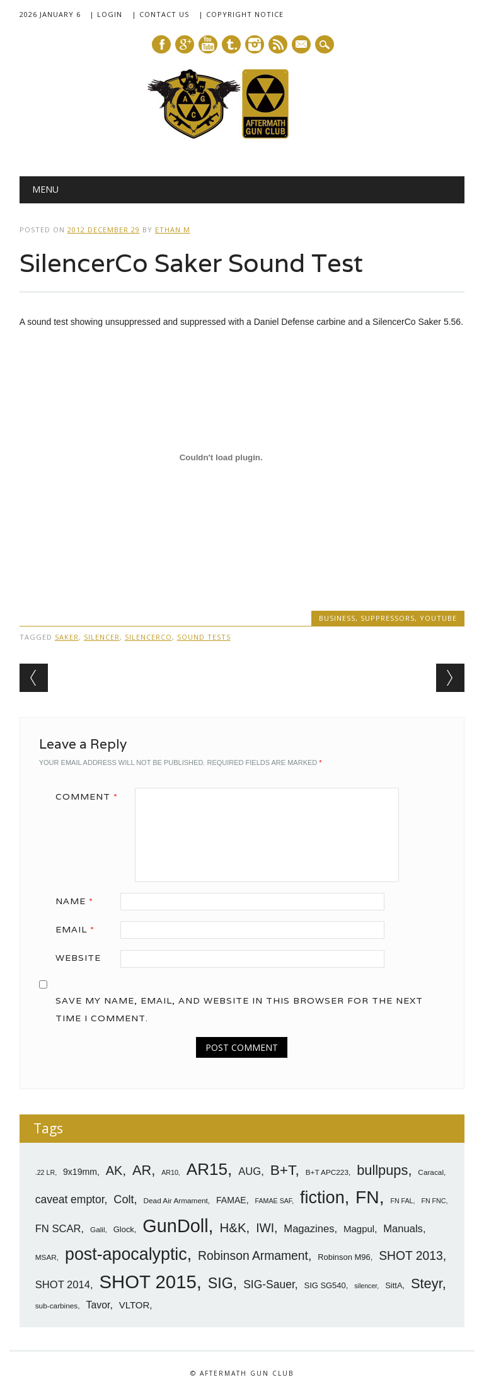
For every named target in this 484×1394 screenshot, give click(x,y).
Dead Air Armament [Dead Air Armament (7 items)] (176, 1200)
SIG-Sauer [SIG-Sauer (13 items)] (269, 1284)
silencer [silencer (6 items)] (365, 1285)
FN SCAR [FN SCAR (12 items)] (58, 1229)
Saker (67, 637)
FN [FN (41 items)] (367, 1197)
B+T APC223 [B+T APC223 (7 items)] (327, 1172)
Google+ (184, 44)
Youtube (208, 44)
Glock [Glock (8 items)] (123, 1229)
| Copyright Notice (241, 14)
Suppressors (387, 618)
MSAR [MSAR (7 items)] (46, 1257)
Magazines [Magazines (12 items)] (309, 1229)
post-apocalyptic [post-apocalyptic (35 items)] (126, 1254)
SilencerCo (148, 637)
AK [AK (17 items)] (114, 1170)
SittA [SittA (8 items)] (393, 1285)
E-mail (302, 45)
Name (78, 901)
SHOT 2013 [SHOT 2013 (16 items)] (411, 1255)
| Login (105, 14)
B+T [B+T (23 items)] (283, 1170)
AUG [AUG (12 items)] (249, 1171)
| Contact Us (160, 14)
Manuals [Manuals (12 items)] (403, 1229)
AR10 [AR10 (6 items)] (169, 1172)
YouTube (438, 618)
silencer (102, 637)
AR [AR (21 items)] (141, 1170)
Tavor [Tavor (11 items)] (98, 1305)
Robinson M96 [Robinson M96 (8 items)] (344, 1257)
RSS (277, 44)
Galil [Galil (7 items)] (97, 1229)
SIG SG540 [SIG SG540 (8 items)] (325, 1285)
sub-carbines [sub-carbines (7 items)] (56, 1305)
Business (337, 618)
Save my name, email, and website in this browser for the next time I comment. (239, 1009)
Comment (91, 796)
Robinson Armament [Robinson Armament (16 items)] (253, 1255)
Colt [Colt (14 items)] (123, 1199)
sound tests (204, 637)
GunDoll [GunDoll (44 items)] (175, 1226)
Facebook (161, 44)
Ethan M (172, 229)
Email (79, 929)
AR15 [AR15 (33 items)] (207, 1169)
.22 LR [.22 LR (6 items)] (45, 1172)
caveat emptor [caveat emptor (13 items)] (70, 1199)
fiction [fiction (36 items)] (322, 1197)
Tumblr (231, 44)
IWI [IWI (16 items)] (265, 1228)
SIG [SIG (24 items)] (220, 1283)
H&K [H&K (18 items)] (233, 1227)
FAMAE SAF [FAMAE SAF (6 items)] (273, 1200)
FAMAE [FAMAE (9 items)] (231, 1200)
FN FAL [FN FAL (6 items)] (401, 1200)
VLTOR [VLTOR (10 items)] (134, 1305)
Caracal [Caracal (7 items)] (431, 1172)
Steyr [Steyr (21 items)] (426, 1283)
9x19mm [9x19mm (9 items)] (80, 1172)
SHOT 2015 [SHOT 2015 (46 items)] (147, 1281)
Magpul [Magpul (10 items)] (358, 1228)
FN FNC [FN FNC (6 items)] (433, 1200)
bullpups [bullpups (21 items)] (382, 1170)
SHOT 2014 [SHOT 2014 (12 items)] (62, 1285)
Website (78, 957)
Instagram (254, 44)
